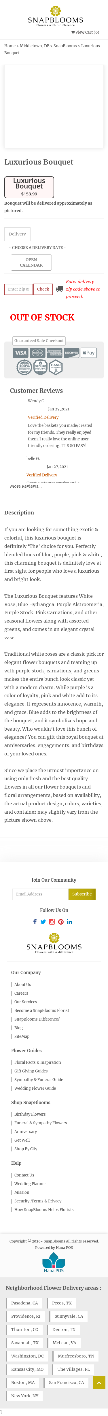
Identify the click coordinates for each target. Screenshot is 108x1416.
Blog (18, 1027)
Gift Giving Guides (31, 1071)
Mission (21, 1192)
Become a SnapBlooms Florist (41, 1010)
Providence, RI (26, 1316)
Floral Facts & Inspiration (37, 1062)
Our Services (25, 1002)
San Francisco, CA (66, 1382)
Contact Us (24, 1175)
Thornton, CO (24, 1329)
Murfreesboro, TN (76, 1356)
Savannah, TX (25, 1342)
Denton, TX (63, 1329)
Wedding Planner (30, 1183)
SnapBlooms (65, 46)
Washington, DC (27, 1356)
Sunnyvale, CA (69, 1316)
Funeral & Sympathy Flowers (40, 1123)
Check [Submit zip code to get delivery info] (43, 289)
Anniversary (25, 1131)
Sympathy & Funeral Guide (38, 1079)
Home (10, 46)
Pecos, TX (62, 1303)
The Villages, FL (74, 1369)
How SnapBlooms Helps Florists (44, 1209)
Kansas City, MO (27, 1369)
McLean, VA (64, 1342)
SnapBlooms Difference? (37, 1019)
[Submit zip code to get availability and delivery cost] (18, 289)
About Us (22, 984)
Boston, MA (23, 1382)
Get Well (22, 1140)
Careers (21, 993)
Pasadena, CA (24, 1303)
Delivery (17, 234)
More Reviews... (26, 486)
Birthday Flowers (30, 1114)
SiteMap (21, 1036)
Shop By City (25, 1149)
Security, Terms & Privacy (37, 1201)
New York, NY (24, 1395)
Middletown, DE (34, 46)
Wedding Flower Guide (35, 1088)
